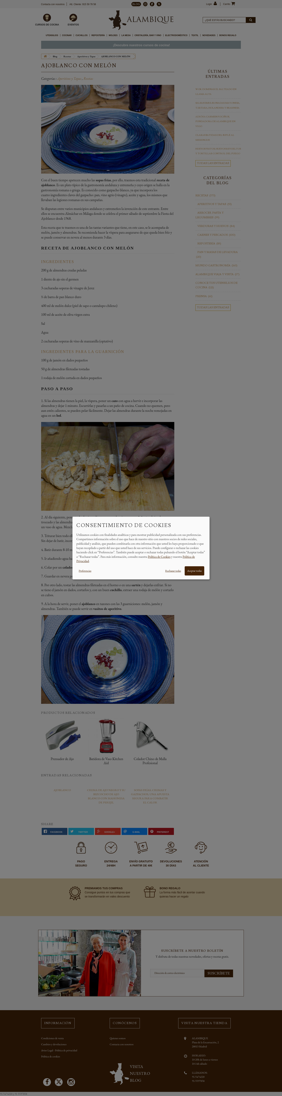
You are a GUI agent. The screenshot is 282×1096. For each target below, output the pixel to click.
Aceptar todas (194, 570)
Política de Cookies (159, 557)
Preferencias (85, 570)
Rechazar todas (173, 570)
